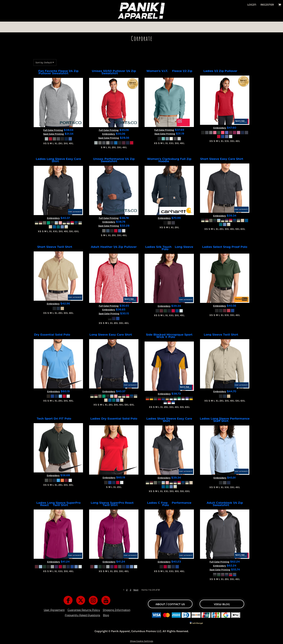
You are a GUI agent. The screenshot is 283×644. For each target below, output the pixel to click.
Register (267, 4)
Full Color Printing (53, 130)
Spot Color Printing (53, 134)
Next (135, 589)
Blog (106, 615)
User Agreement (54, 610)
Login (251, 4)
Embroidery (108, 134)
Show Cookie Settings (141, 641)
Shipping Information (116, 610)
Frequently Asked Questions (82, 615)
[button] (279, 4)
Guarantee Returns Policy (84, 610)
